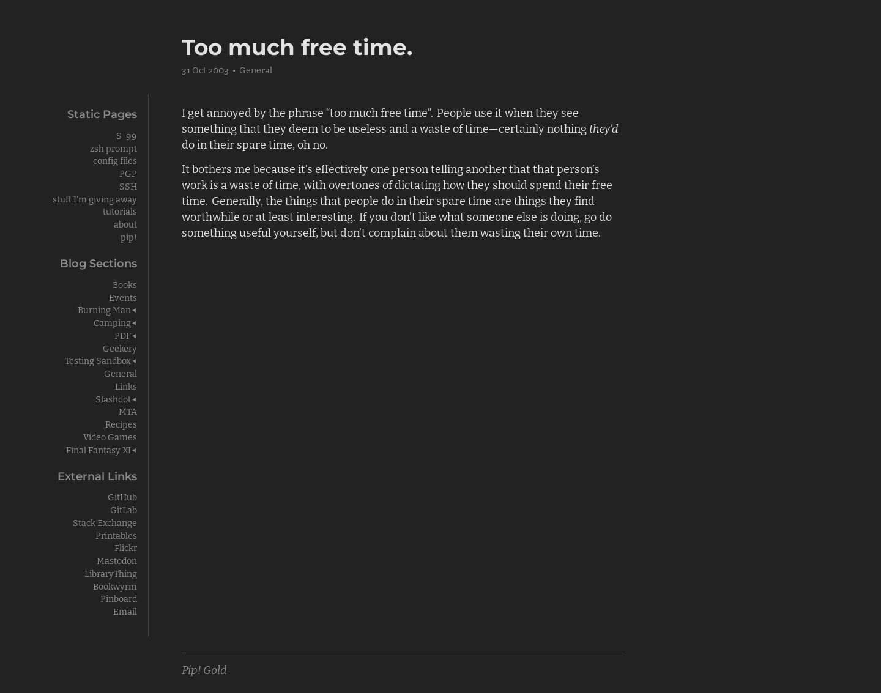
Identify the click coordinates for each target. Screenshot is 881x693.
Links (126, 386)
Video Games (110, 436)
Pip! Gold (204, 669)
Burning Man (104, 309)
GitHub (122, 496)
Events (123, 297)
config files (115, 160)
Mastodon (117, 560)
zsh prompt (113, 148)
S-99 (126, 135)
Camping (112, 322)
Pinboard (118, 598)
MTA (128, 411)
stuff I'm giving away (95, 198)
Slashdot (113, 398)
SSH (128, 186)
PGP (128, 173)
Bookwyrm (115, 586)
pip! (129, 236)
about (125, 224)
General (255, 69)
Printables (116, 535)
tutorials (120, 211)
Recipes (121, 424)
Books (125, 284)
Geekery (120, 348)
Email (125, 611)
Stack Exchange (105, 522)
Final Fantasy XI (98, 449)
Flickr (125, 547)
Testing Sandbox (98, 360)
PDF (122, 335)
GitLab (123, 509)
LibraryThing (110, 573)
